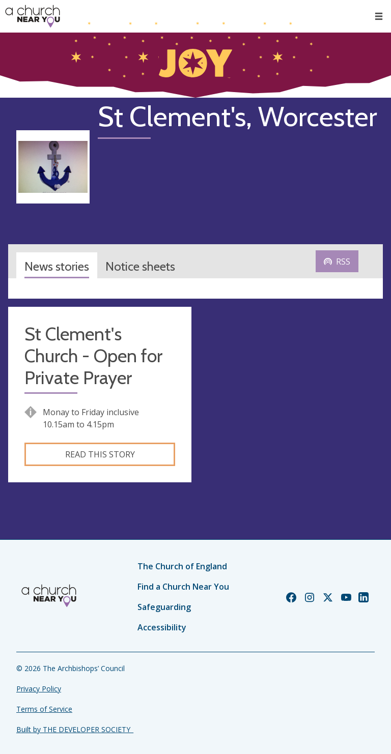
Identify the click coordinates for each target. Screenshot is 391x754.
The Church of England (182, 566)
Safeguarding (164, 607)
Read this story (100, 454)
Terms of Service (44, 709)
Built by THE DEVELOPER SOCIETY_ (74, 729)
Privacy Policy (38, 688)
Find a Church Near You (183, 586)
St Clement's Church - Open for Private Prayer (93, 356)
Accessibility (161, 627)
